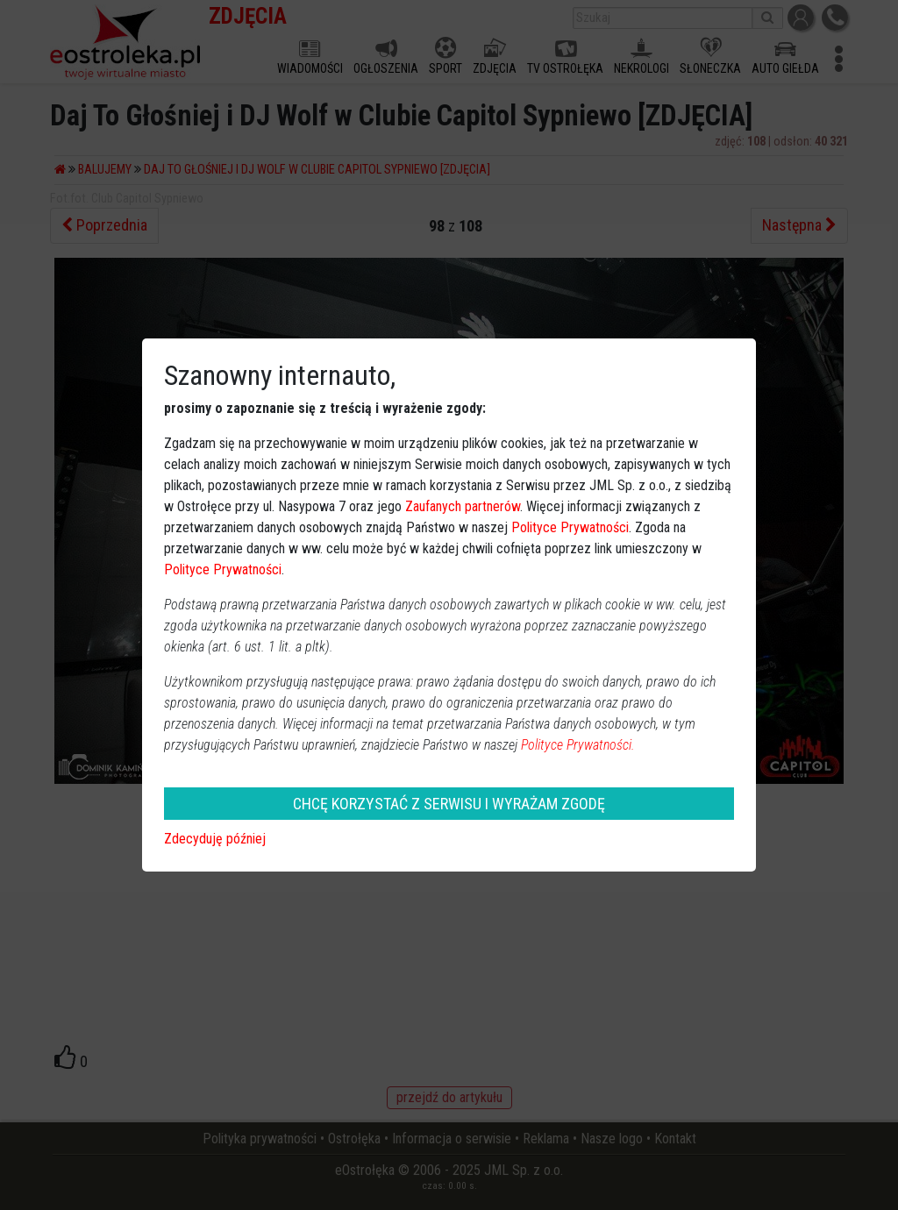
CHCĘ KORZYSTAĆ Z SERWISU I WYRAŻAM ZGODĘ (449, 803)
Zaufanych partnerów (462, 506)
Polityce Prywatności (570, 527)
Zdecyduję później (215, 838)
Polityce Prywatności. (578, 745)
